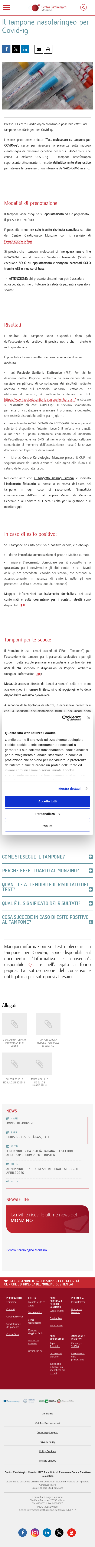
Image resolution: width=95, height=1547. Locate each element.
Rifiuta (48, 826)
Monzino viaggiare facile (35, 1332)
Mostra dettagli (69, 788)
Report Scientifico (55, 1345)
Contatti (10, 1309)
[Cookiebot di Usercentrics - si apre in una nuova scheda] (62, 718)
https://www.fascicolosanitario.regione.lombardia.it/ (40, 399)
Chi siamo (11, 1301)
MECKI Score (56, 1325)
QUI (22, 605)
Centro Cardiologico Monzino (26, 1250)
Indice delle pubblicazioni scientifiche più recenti (57, 1368)
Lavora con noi (35, 1350)
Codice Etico (12, 1334)
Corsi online (56, 1318)
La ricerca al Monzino (56, 1355)
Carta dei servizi (14, 1316)
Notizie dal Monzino (33, 1342)
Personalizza (47, 814)
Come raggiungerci (34, 1321)
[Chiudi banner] (88, 718)
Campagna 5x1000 (76, 1345)
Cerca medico (35, 1312)
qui (38, 674)
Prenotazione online (18, 241)
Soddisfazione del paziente (13, 1326)
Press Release (78, 1301)
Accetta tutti (47, 801)
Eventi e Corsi (56, 1310)
